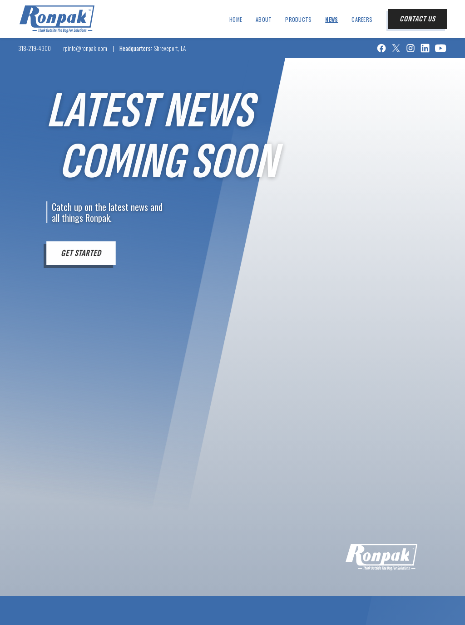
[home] (57, 19)
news (331, 19)
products (298, 19)
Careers (361, 19)
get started (80, 253)
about (264, 19)
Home (235, 19)
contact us (417, 19)
